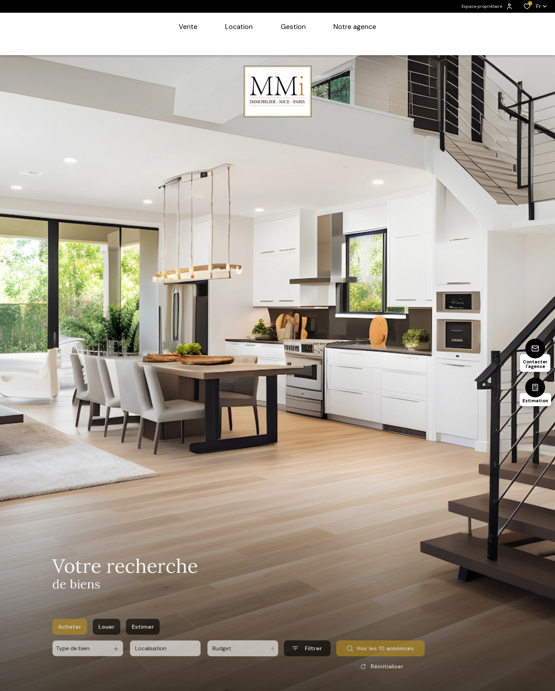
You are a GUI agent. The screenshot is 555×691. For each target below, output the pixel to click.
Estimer (143, 637)
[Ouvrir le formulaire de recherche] (307, 659)
